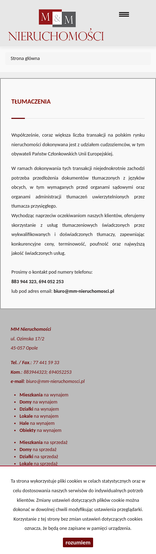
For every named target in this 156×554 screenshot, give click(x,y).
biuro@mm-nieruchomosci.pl (84, 291)
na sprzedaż (44, 442)
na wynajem (44, 395)
